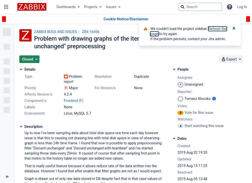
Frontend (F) (73, 101)
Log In (242, 7)
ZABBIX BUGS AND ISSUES (55, 32)
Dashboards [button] (66, 7)
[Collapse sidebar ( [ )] (7, 176)
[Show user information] (214, 99)
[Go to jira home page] (32, 7)
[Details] (21, 69)
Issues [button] (111, 7)
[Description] (21, 126)
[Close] (233, 28)
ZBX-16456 (91, 32)
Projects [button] (90, 7)
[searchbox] (200, 7)
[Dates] (174, 138)
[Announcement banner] (126, 19)
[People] (174, 69)
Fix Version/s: (105, 88)
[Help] (230, 7)
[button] (6, 7)
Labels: (30, 107)
